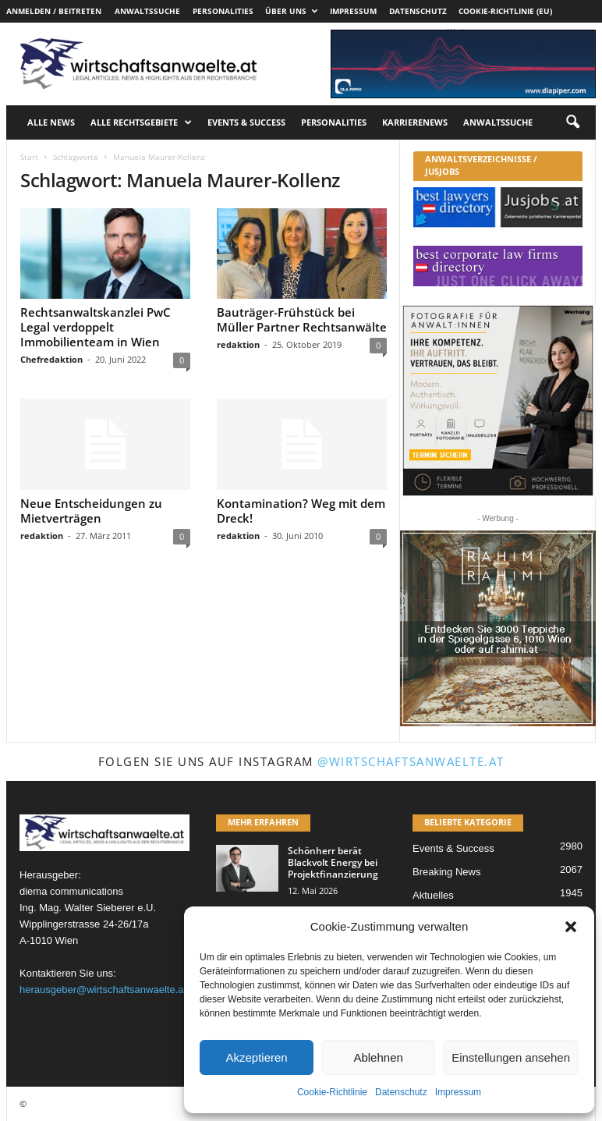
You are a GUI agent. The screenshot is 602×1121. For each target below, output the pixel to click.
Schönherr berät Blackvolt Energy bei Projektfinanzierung (333, 862)
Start (29, 156)
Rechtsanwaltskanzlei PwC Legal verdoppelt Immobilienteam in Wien (95, 326)
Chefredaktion (51, 359)
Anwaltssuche (147, 10)
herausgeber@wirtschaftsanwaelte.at (102, 989)
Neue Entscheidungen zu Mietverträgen (91, 510)
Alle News (51, 122)
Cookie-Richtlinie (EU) (505, 10)
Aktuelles (433, 895)
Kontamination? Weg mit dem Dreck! (301, 510)
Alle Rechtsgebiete (141, 122)
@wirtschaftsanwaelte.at (411, 761)
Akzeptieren (256, 1057)
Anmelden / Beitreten (53, 10)
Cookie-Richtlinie (332, 1092)
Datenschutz (401, 1092)
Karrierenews (415, 122)
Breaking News (446, 872)
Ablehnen (377, 1057)
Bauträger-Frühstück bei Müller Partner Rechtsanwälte (302, 319)
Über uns (291, 10)
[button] (571, 927)
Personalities (223, 10)
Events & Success (246, 122)
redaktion (238, 344)
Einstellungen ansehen (511, 1057)
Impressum (458, 1092)
